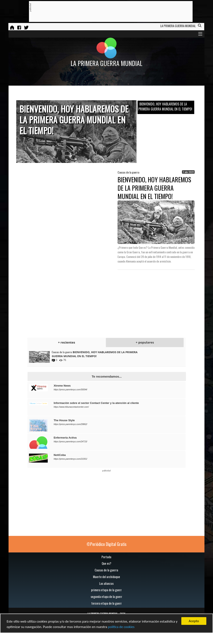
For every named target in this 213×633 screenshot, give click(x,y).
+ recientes (66, 342)
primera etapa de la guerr (106, 589)
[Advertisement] (107, 11)
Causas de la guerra (106, 570)
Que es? (106, 563)
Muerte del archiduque (106, 576)
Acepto (194, 621)
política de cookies (121, 627)
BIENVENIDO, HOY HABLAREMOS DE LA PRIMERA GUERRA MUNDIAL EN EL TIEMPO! (165, 106)
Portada (106, 556)
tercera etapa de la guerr (106, 603)
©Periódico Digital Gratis (106, 544)
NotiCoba (60, 455)
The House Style (64, 420)
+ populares (145, 342)
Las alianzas (106, 583)
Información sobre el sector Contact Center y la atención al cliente (96, 403)
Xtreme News (62, 385)
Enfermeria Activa (65, 437)
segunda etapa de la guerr (106, 596)
